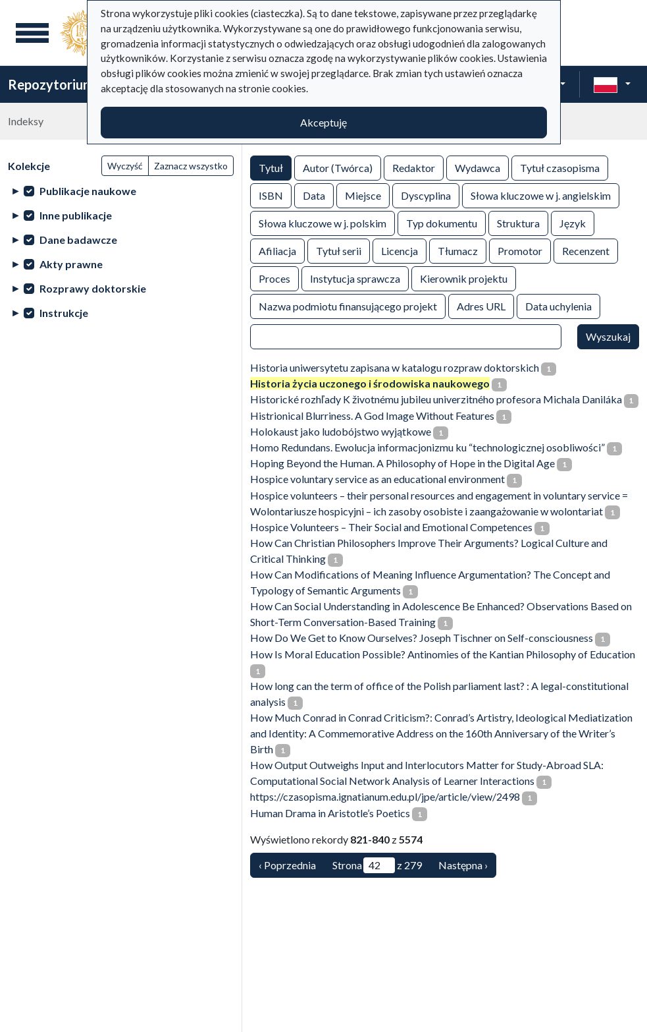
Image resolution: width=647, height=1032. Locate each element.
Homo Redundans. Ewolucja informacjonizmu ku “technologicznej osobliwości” (427, 447)
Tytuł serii (338, 250)
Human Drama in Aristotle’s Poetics (330, 813)
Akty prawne (71, 264)
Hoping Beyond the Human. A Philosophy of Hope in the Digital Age (402, 463)
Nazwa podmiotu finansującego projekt (348, 305)
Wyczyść (125, 165)
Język (572, 222)
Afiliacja (277, 250)
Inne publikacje (75, 215)
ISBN (271, 195)
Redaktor (413, 167)
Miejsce (363, 195)
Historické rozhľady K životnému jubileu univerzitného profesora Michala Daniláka (436, 399)
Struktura (518, 222)
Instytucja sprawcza (355, 278)
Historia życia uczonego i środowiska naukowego (370, 383)
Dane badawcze (78, 239)
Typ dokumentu (441, 222)
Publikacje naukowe (87, 191)
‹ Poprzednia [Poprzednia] (287, 865)
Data (314, 195)
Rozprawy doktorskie (92, 288)
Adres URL (481, 305)
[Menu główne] (32, 33)
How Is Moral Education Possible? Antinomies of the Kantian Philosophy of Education (442, 654)
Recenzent (585, 250)
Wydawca (477, 167)
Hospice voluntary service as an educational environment (377, 479)
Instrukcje (63, 312)
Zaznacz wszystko (191, 165)
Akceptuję (323, 122)
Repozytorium (51, 84)
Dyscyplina (426, 195)
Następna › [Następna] (463, 865)
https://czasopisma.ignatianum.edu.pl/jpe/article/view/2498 (385, 796)
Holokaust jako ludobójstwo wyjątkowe (340, 431)
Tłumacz (458, 250)
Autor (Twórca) (338, 167)
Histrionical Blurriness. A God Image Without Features (372, 415)
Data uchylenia (558, 305)
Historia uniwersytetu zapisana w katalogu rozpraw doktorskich (394, 367)
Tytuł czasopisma (560, 167)
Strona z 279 (377, 865)
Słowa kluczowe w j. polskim (322, 222)
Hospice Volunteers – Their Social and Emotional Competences (391, 527)
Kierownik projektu (463, 278)
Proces (274, 278)
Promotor (520, 250)
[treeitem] (121, 190)
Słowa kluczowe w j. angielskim (541, 195)
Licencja (399, 250)
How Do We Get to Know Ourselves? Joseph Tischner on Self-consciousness (421, 637)
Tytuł (271, 167)
